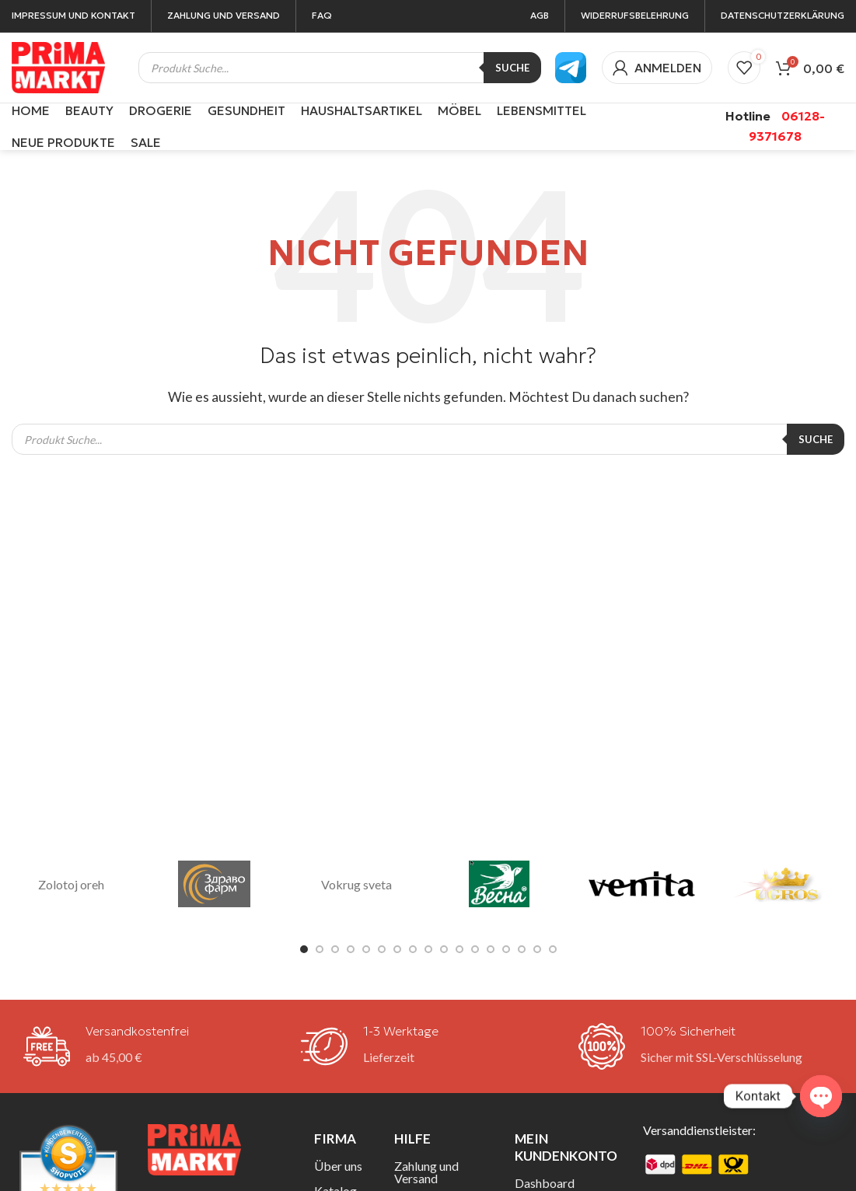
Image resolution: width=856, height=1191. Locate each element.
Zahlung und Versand (426, 1172)
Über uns (338, 1165)
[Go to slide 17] (553, 949)
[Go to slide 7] (397, 949)
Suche (512, 67)
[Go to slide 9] (428, 949)
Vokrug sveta (356, 884)
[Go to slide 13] (490, 949)
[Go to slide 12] (475, 949)
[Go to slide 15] (522, 949)
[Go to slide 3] (335, 949)
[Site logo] (58, 65)
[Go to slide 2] (319, 949)
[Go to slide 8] (413, 949)
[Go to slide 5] (366, 949)
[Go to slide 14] (506, 949)
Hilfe (412, 1138)
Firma (335, 1138)
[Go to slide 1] (304, 949)
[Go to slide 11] (459, 949)
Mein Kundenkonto (566, 1147)
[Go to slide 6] (382, 949)
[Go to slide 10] (444, 949)
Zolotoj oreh (71, 884)
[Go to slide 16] (537, 949)
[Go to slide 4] (351, 949)
